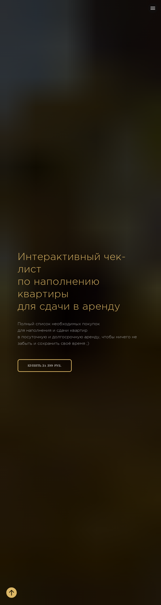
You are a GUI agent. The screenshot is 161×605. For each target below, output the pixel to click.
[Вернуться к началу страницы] (11, 592)
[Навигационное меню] (153, 8)
